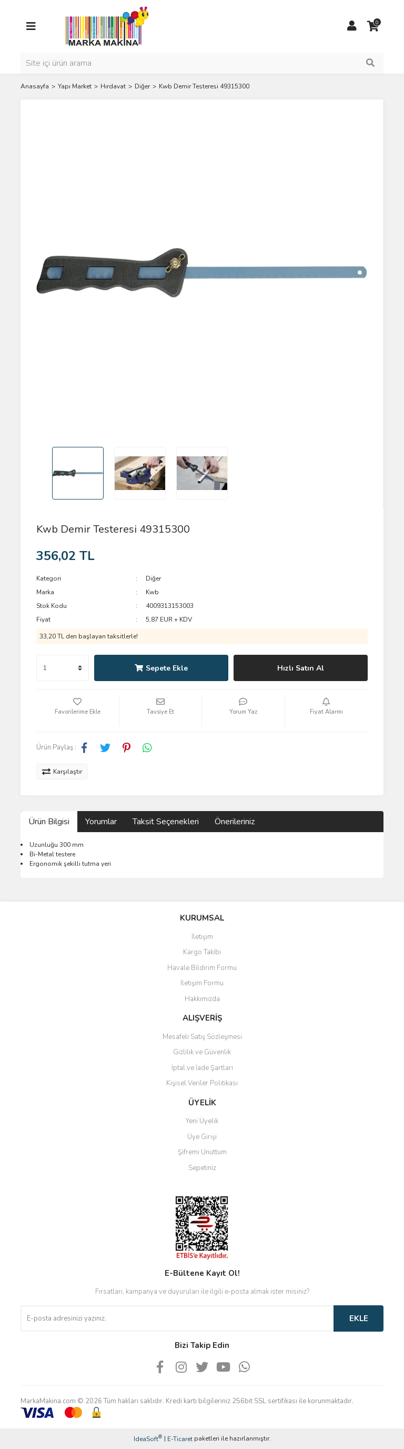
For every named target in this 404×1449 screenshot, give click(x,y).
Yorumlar (101, 821)
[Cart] (372, 26)
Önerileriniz (235, 821)
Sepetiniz (202, 1168)
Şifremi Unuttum (202, 1152)
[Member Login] (352, 26)
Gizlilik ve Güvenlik (202, 1052)
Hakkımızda (202, 999)
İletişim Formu (202, 983)
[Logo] (104, 26)
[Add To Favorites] (77, 710)
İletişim (202, 937)
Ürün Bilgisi (48, 821)
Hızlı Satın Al (300, 668)
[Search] (202, 63)
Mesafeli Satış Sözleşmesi (202, 1037)
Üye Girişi (202, 1137)
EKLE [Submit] (358, 1318)
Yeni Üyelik (202, 1121)
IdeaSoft (148, 1438)
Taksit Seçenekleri (166, 821)
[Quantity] (62, 668)
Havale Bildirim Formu (202, 968)
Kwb (152, 592)
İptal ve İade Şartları (202, 1068)
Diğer (153, 578)
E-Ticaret (180, 1439)
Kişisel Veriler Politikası (202, 1083)
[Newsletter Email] (177, 1318)
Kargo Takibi (202, 952)
